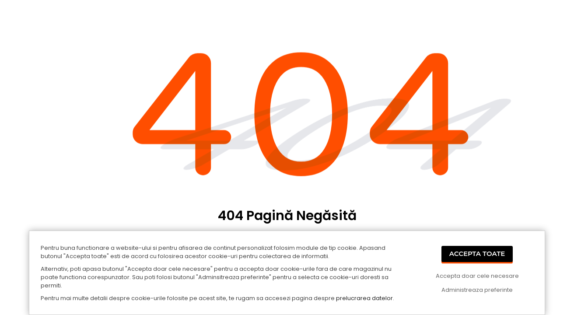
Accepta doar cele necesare (477, 276)
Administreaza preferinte (477, 290)
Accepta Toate (477, 253)
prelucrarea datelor (364, 298)
